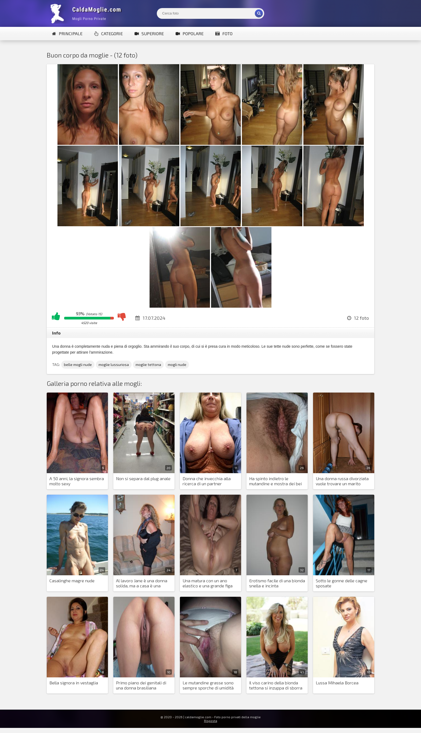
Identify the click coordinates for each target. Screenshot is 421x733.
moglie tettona (148, 364)
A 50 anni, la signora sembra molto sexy (76, 481)
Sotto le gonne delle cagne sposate (341, 583)
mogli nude (177, 364)
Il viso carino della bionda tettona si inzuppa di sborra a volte (275, 685)
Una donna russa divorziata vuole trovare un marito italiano (342, 481)
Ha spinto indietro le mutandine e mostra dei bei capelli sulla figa (275, 481)
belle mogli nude (78, 364)
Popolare (190, 33)
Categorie (108, 33)
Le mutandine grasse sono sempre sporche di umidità (208, 685)
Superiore (149, 33)
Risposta (210, 721)
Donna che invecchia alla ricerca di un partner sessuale (207, 481)
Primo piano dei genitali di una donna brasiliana (141, 685)
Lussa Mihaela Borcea (337, 682)
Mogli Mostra (87, 13)
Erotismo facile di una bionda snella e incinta (277, 583)
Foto (224, 33)
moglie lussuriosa (114, 364)
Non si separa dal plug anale (143, 478)
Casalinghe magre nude (72, 580)
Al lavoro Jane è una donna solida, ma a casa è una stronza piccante (141, 583)
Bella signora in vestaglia (73, 682)
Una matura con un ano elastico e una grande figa (208, 583)
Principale (67, 33)
